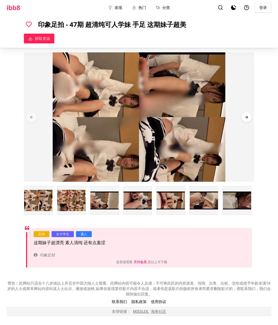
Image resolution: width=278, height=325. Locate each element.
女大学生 (62, 234)
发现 (115, 7)
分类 (163, 7)
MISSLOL (141, 311)
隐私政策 (139, 301)
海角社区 (158, 311)
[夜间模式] (233, 7)
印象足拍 (44, 254)
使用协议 (158, 301)
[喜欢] (29, 24)
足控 (41, 234)
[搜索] (220, 7)
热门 (139, 7)
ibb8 (13, 7)
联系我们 (119, 301)
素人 (84, 234)
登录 (263, 7)
